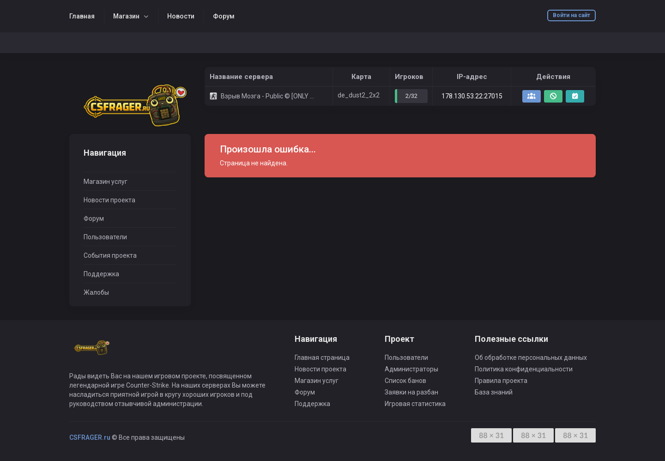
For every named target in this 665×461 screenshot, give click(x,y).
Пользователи (105, 237)
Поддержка (101, 274)
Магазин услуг (105, 181)
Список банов (405, 380)
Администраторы (411, 369)
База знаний (494, 392)
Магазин (126, 16)
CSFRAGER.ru (89, 437)
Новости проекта (109, 200)
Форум (224, 16)
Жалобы (96, 292)
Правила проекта (501, 380)
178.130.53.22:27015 (471, 96)
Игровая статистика (415, 403)
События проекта (110, 255)
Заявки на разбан (411, 392)
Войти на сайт (571, 15)
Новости (180, 16)
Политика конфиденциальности (524, 369)
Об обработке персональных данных (531, 357)
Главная (82, 16)
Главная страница (322, 357)
